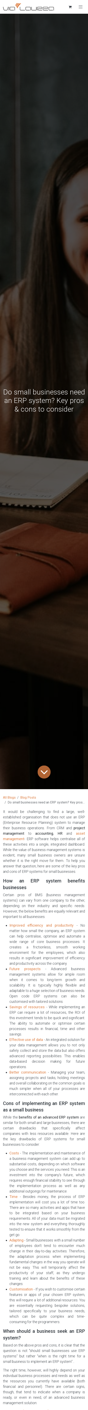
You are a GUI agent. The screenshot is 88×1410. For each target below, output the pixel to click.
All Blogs (9, 797)
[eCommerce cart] (70, 7)
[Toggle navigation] (80, 6)
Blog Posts (28, 797)
